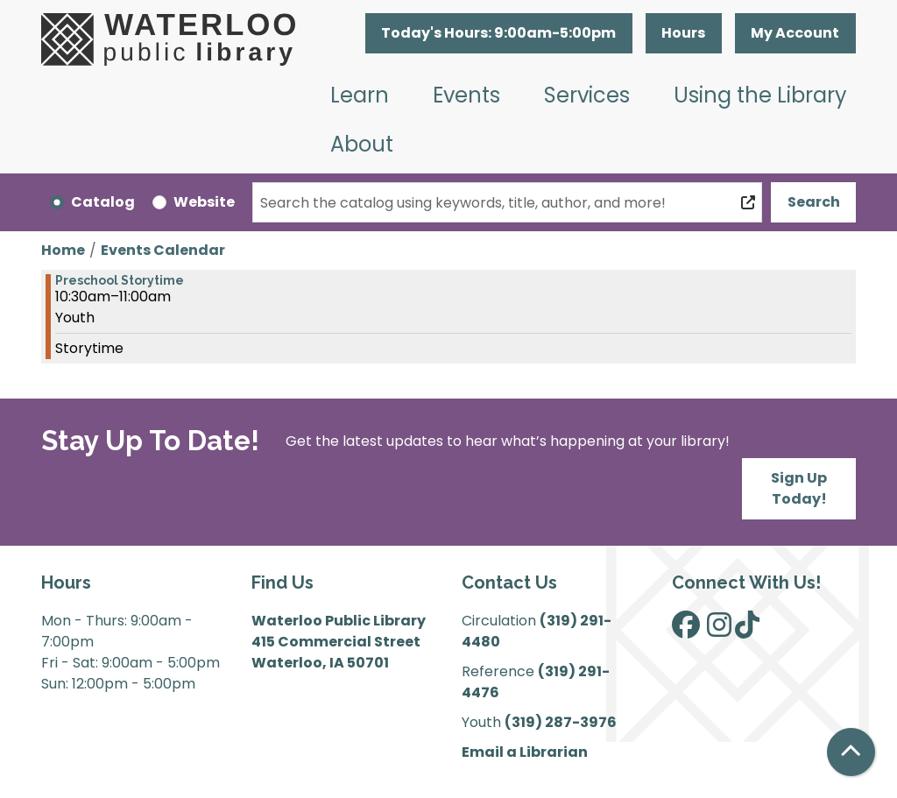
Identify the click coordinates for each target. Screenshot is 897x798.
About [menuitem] (361, 144)
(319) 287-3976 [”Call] (561, 722)
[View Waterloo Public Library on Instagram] (719, 630)
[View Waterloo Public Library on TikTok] (747, 630)
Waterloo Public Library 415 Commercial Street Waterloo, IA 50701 (338, 642)
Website (204, 202)
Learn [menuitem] (359, 95)
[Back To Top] (851, 752)
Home (63, 250)
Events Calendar (163, 250)
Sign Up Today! (799, 488)
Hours (683, 33)
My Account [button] (795, 33)
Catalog (103, 202)
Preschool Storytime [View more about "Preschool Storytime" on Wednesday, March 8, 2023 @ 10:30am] (119, 280)
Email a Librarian (525, 752)
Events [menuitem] (466, 95)
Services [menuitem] (587, 95)
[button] (498, 33)
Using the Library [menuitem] (760, 95)
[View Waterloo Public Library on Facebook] (686, 630)
